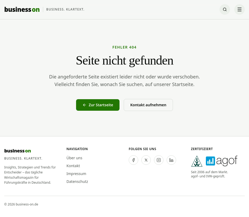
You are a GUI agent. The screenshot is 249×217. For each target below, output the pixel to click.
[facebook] (133, 160)
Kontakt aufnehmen (148, 104)
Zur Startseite (97, 104)
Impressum (76, 173)
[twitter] (146, 160)
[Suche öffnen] (225, 9)
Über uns (74, 157)
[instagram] (158, 160)
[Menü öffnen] (239, 9)
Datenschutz (77, 181)
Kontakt (73, 165)
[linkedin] (171, 160)
